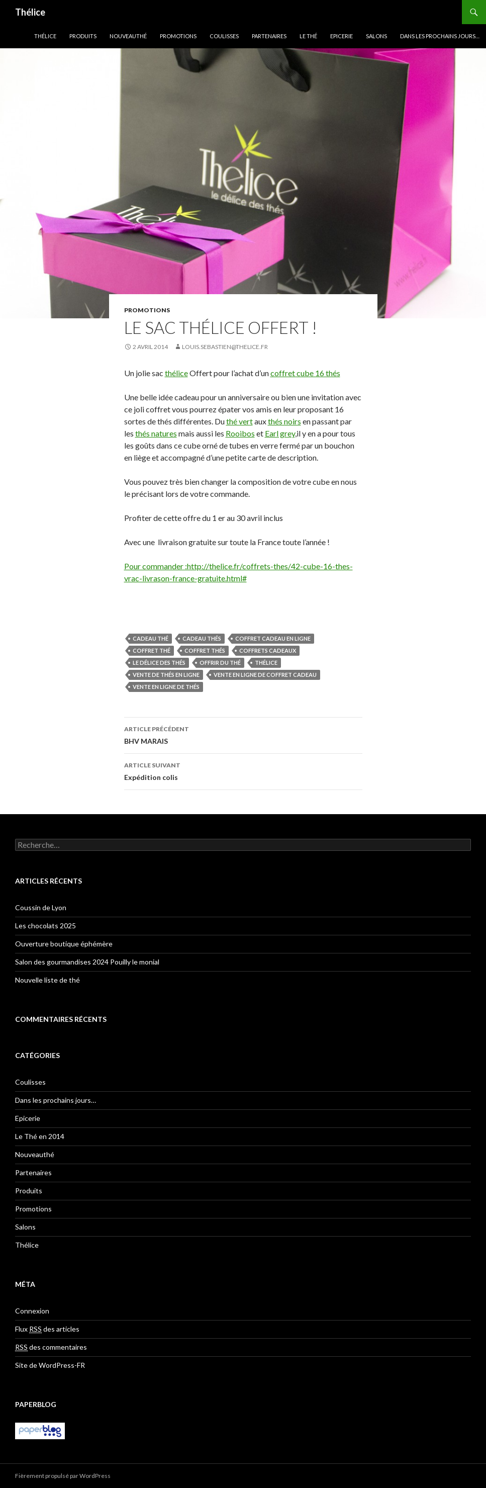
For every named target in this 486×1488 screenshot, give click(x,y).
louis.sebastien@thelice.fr (225, 347)
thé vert (239, 421)
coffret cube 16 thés (305, 373)
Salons (376, 36)
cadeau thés (201, 638)
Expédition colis (243, 770)
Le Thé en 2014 (39, 1136)
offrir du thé (220, 662)
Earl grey (280, 433)
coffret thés (204, 650)
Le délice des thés (159, 662)
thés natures (156, 433)
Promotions (178, 36)
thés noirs (284, 421)
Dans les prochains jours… (439, 36)
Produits (82, 36)
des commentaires (51, 1347)
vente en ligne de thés (166, 686)
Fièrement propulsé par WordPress (63, 1475)
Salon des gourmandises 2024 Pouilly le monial (87, 961)
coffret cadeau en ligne (273, 638)
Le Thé (308, 36)
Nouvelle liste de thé (47, 980)
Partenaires (269, 36)
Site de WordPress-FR (50, 1365)
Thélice (30, 12)
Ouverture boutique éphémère (64, 943)
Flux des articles (47, 1329)
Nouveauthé (128, 36)
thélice (176, 373)
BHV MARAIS (243, 734)
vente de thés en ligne (166, 674)
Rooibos (240, 433)
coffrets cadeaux (267, 650)
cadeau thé (150, 638)
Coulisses (224, 36)
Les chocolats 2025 (45, 925)
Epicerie (341, 36)
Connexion (32, 1310)
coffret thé (151, 650)
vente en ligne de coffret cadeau (265, 674)
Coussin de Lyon (40, 907)
